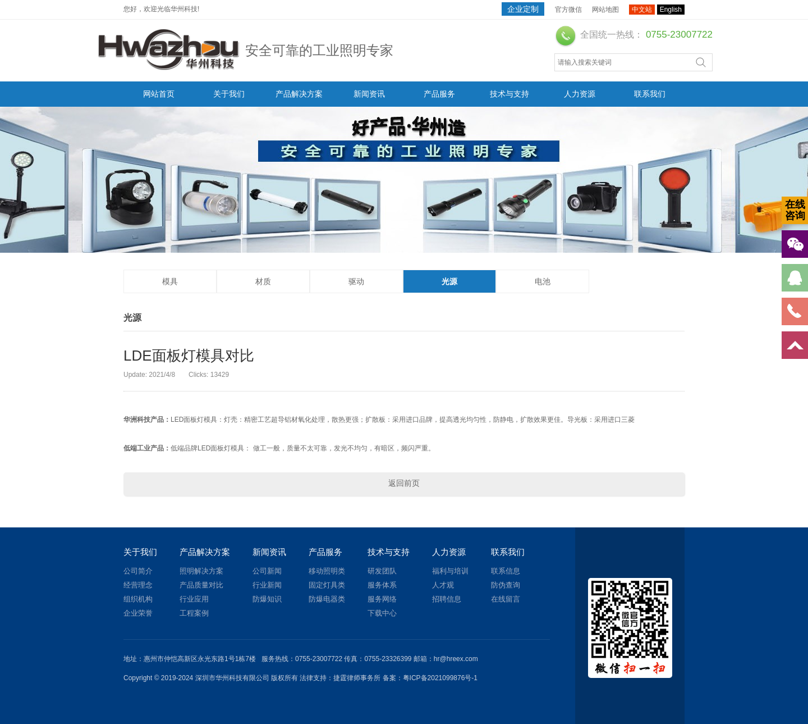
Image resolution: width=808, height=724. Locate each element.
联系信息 (505, 571)
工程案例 (194, 613)
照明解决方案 (201, 571)
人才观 (443, 585)
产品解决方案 (299, 93)
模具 (170, 281)
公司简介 (138, 571)
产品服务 (439, 93)
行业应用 (194, 599)
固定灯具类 (327, 585)
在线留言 (505, 599)
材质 (263, 281)
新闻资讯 (369, 93)
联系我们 (649, 93)
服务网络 (382, 599)
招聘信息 (446, 599)
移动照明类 (327, 571)
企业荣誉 (138, 613)
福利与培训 (450, 571)
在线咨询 (795, 210)
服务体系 (382, 585)
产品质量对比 (201, 585)
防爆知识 (267, 599)
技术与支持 (509, 93)
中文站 (642, 9)
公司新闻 (267, 571)
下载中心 (382, 613)
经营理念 (138, 585)
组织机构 (138, 599)
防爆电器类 (327, 599)
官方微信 (568, 9)
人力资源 (579, 93)
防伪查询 (505, 585)
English (671, 9)
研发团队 (382, 571)
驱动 (356, 281)
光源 (449, 281)
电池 (542, 281)
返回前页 (404, 483)
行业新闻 (267, 585)
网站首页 (159, 93)
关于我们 (229, 93)
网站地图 (605, 9)
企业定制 (523, 8)
